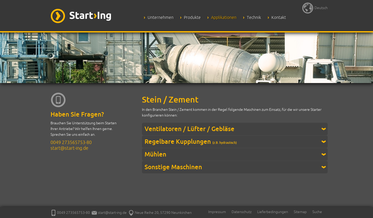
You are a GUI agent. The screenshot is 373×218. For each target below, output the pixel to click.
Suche (317, 212)
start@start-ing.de (69, 148)
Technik (254, 17)
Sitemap (300, 212)
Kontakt (278, 17)
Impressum (217, 212)
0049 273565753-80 (71, 142)
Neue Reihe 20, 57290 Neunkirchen (160, 212)
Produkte (192, 17)
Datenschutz (242, 212)
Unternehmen (161, 17)
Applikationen (223, 17)
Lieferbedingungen (272, 212)
